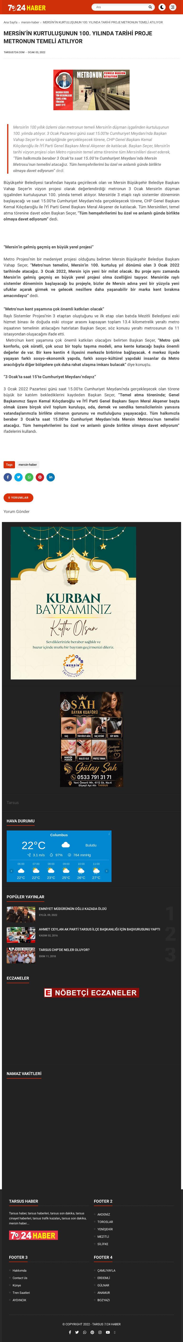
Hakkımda (19, 1270)
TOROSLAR (105, 1222)
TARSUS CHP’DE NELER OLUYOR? (64, 950)
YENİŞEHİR (105, 1229)
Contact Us (20, 1278)
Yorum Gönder (17, 511)
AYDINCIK (19, 1300)
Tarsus (13, 802)
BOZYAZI (103, 1300)
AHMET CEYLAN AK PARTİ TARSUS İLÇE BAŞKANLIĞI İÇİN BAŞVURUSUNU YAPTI (99, 929)
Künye (17, 1285)
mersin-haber (30, 22)
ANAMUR (103, 1293)
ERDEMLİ (103, 1278)
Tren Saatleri (21, 1293)
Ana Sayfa (10, 22)
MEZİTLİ (103, 1236)
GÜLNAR (103, 1285)
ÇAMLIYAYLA (106, 1270)
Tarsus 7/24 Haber (106, 1324)
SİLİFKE (102, 1244)
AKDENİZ (103, 1214)
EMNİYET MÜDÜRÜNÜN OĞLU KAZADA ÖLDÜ (73, 909)
